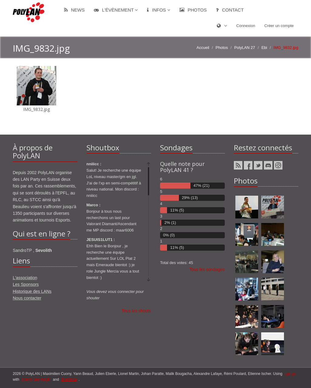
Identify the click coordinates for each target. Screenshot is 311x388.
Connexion (245, 25)
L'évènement (116, 9)
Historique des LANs (32, 291)
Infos (158, 9)
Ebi (264, 47)
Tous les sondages (207, 269)
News (74, 9)
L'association (25, 277)
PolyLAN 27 (244, 47)
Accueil (203, 47)
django (290, 374)
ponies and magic (36, 379)
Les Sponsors (26, 284)
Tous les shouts (136, 310)
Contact (230, 9)
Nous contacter (27, 298)
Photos (193, 9)
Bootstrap (69, 379)
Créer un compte (279, 25)
